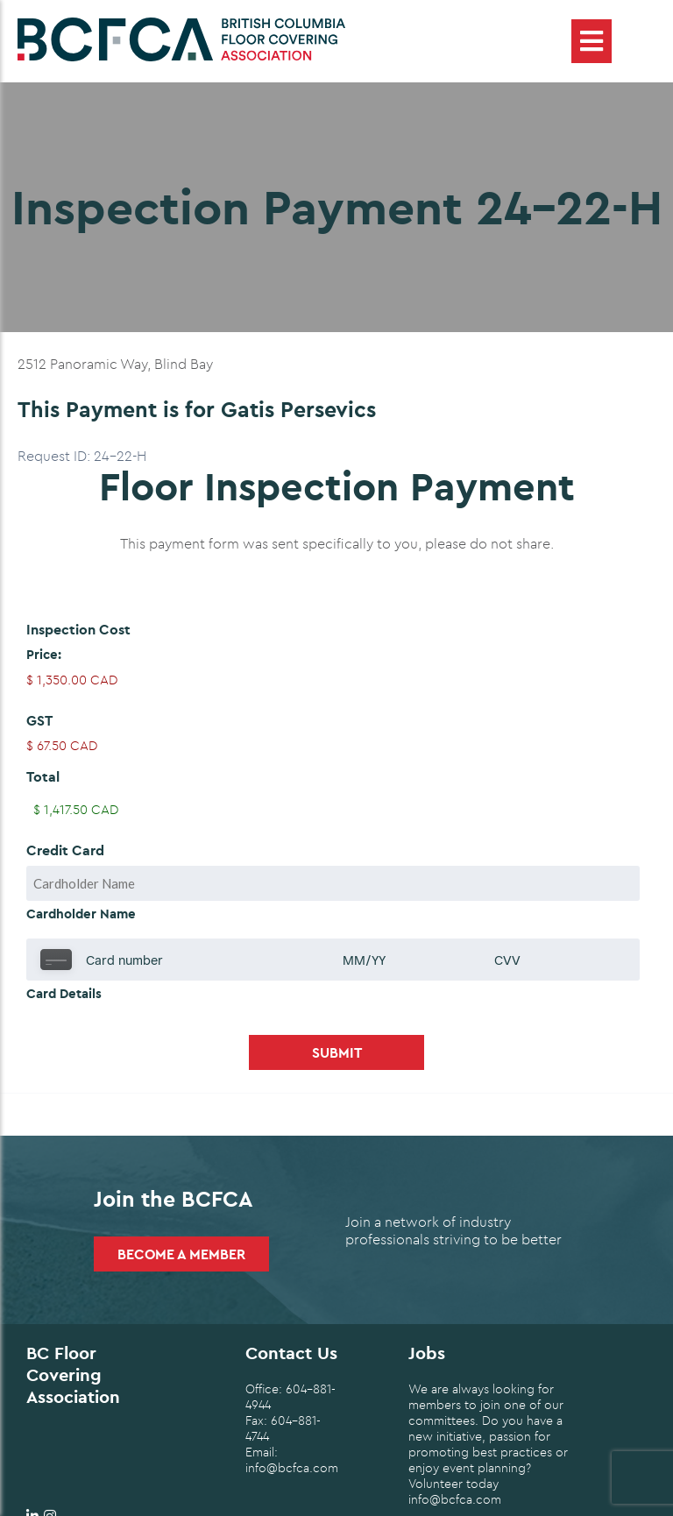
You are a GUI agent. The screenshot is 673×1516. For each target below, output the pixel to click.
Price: (43, 654)
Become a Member (181, 1254)
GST (39, 720)
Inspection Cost (78, 629)
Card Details (64, 993)
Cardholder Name (81, 913)
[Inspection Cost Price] (336, 680)
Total (43, 776)
